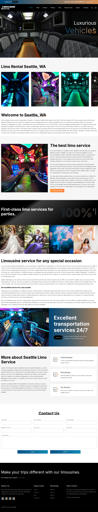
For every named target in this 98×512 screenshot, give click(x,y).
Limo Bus (67, 101)
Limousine (7, 101)
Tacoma (52, 492)
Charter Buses (66, 357)
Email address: (37, 419)
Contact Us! (58, 337)
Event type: (37, 427)
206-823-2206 (89, 2)
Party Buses (65, 372)
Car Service (65, 387)
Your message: (5, 435)
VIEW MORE (57, 190)
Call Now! (15, 1)
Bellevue (52, 489)
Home (31, 7)
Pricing (52, 7)
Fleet (37, 7)
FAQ (59, 7)
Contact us (21, 477)
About (78, 7)
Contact (85, 7)
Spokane (52, 498)
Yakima (52, 495)
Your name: (4, 419)
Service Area (68, 7)
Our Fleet (36, 492)
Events (45, 7)
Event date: (69, 427)
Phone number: (70, 419)
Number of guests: (6, 427)
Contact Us (37, 498)
